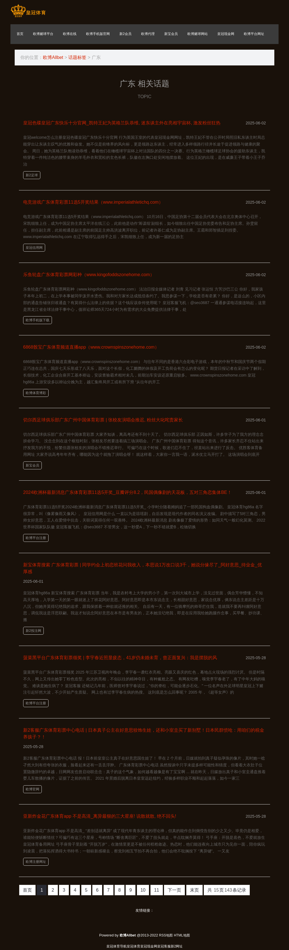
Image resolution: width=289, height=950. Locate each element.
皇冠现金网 (148, 946)
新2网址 (177, 946)
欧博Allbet (53, 57)
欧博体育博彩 (36, 393)
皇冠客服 (164, 946)
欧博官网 (32, 789)
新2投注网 (33, 631)
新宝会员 (32, 465)
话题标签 (77, 57)
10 (143, 890)
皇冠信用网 (34, 248)
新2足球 (32, 175)
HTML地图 (182, 935)
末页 (194, 890)
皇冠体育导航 (116, 946)
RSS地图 (166, 935)
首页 (27, 890)
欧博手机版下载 (37, 320)
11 (156, 890)
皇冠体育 (133, 946)
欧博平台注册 (36, 538)
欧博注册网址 (36, 862)
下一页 (174, 890)
